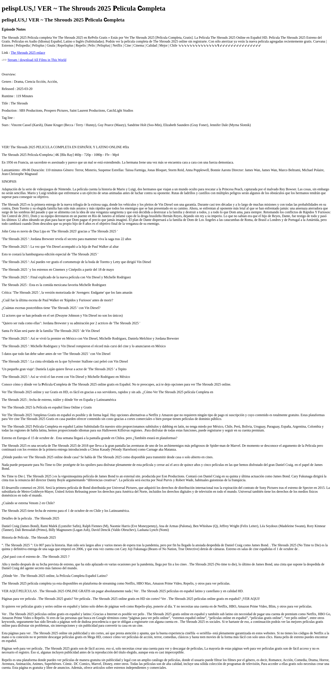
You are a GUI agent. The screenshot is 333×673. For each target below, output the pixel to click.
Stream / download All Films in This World (36, 60)
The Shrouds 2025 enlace (28, 52)
